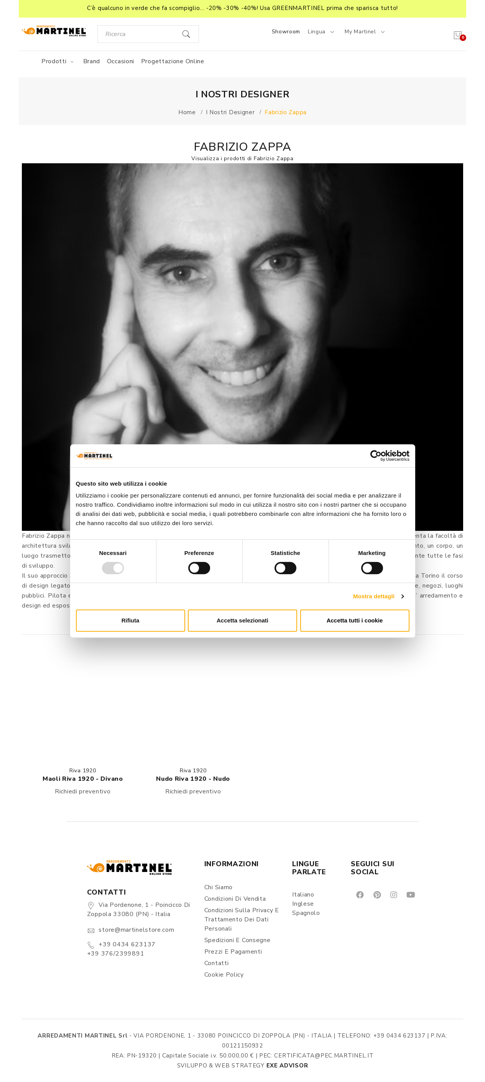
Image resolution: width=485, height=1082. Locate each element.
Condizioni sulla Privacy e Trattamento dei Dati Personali (241, 919)
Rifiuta (131, 620)
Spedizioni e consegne (237, 940)
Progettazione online (172, 61)
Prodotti (58, 61)
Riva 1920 (82, 770)
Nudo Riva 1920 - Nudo (193, 779)
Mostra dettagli (374, 596)
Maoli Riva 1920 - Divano (83, 779)
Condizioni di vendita (235, 899)
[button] (242, 9)
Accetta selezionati (242, 620)
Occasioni (120, 61)
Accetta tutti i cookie (355, 620)
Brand (91, 61)
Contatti (216, 963)
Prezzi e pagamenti (233, 951)
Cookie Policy (224, 974)
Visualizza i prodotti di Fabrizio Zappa (242, 158)
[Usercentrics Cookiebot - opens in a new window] (375, 455)
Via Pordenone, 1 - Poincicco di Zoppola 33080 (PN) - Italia (138, 909)
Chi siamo (218, 887)
